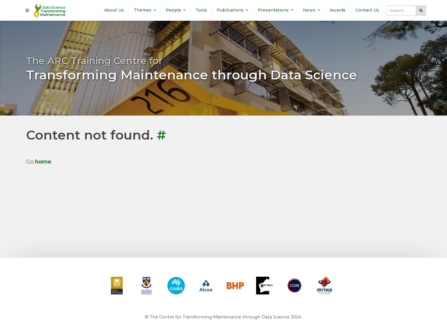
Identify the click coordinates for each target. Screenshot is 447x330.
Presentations (275, 10)
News (311, 10)
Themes (145, 10)
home (43, 161)
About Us (114, 10)
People (176, 10)
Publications (232, 10)
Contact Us (367, 10)
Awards (338, 10)
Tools (201, 10)
